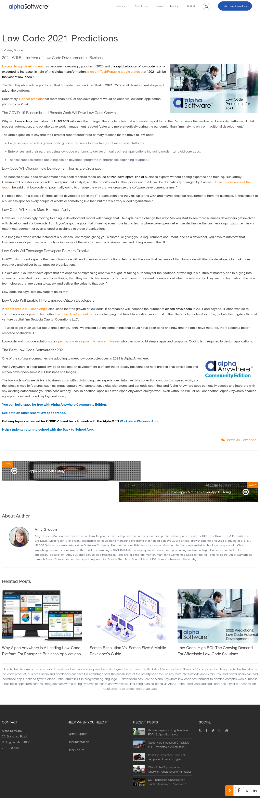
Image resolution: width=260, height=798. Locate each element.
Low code (249, 440)
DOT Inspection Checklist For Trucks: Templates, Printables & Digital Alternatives (167, 762)
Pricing (174, 6)
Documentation (78, 722)
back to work (79, 421)
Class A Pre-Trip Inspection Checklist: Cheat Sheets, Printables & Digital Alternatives (170, 750)
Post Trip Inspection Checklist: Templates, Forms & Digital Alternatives (167, 737)
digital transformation (70, 72)
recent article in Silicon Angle (26, 309)
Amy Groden (16, 50)
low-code (22, 121)
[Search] (206, 6)
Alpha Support (78, 714)
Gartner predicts (31, 99)
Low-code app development (22, 66)
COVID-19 (61, 121)
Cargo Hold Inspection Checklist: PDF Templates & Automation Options (168, 725)
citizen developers (120, 177)
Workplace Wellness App (139, 421)
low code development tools (75, 314)
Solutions (141, 6)
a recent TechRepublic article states (114, 72)
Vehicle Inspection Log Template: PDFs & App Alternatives (168, 712)
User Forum (76, 730)
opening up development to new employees (88, 341)
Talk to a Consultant (235, 6)
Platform (122, 6)
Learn (159, 6)
